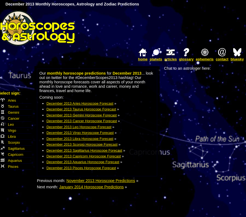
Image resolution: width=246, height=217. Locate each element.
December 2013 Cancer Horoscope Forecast (81, 121)
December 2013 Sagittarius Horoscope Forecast (84, 150)
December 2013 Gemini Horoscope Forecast (81, 115)
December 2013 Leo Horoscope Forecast (79, 127)
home (143, 59)
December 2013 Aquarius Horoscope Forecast (82, 162)
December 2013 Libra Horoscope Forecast (79, 139)
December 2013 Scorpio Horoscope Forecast (82, 144)
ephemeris (204, 59)
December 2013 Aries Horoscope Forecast (79, 103)
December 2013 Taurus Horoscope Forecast (81, 109)
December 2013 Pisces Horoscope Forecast (81, 168)
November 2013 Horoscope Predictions (100, 180)
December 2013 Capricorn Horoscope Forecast (83, 156)
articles (170, 59)
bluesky (237, 59)
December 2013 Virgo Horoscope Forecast (80, 133)
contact (222, 59)
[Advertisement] (182, 28)
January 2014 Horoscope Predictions (91, 187)
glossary (186, 59)
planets (156, 59)
